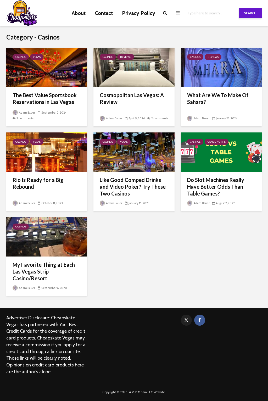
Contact (104, 13)
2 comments (25, 118)
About (79, 13)
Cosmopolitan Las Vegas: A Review (132, 98)
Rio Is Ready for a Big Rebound (38, 183)
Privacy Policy (138, 13)
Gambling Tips (217, 141)
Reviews (125, 57)
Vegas (37, 57)
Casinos (20, 57)
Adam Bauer (24, 112)
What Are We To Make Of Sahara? (218, 98)
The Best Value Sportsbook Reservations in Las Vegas (45, 98)
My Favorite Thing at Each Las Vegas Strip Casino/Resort (44, 271)
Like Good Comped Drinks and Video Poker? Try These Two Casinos (133, 187)
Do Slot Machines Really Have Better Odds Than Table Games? (215, 187)
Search (250, 13)
